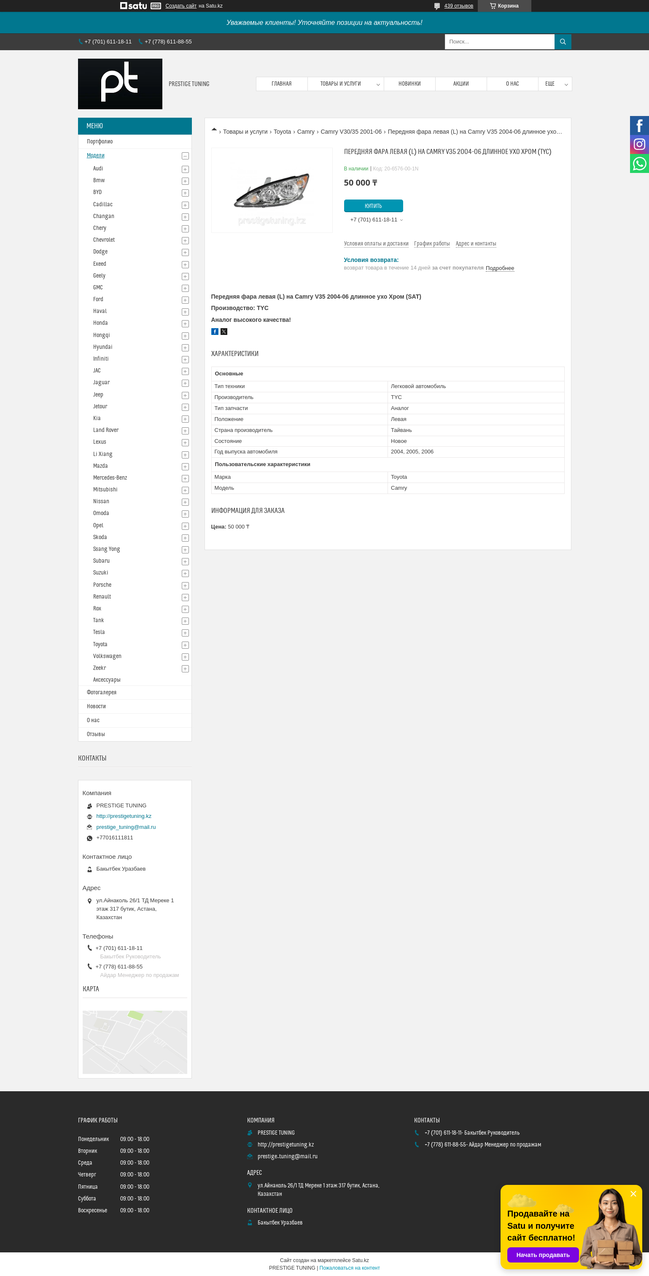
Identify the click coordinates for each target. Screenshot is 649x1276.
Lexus (99, 442)
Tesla (99, 632)
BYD (97, 192)
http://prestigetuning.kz (124, 816)
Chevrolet (104, 240)
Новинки (410, 84)
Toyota (282, 131)
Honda (100, 323)
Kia (97, 418)
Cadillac (103, 204)
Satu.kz (360, 1260)
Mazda (100, 466)
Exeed (99, 264)
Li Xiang (103, 454)
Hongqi (101, 335)
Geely (99, 275)
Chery (99, 228)
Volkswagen (107, 656)
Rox (97, 608)
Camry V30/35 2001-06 (351, 131)
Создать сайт (181, 6)
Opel (98, 525)
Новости (96, 706)
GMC (98, 287)
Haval (100, 311)
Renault (102, 596)
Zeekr (99, 668)
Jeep (98, 394)
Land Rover (105, 430)
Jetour (100, 406)
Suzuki (100, 572)
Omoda (101, 513)
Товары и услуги (340, 84)
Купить (373, 206)
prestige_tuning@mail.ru (126, 827)
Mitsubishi (105, 489)
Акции (461, 84)
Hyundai (103, 347)
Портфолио (100, 141)
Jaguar (101, 382)
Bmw (99, 180)
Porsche (102, 585)
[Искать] (563, 41)
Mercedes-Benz (110, 478)
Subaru (101, 561)
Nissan (101, 501)
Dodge (100, 251)
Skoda (100, 537)
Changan (103, 216)
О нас (512, 84)
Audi (98, 168)
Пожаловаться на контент (350, 1268)
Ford (98, 299)
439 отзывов (459, 6)
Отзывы (96, 734)
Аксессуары (107, 680)
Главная (282, 84)
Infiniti (101, 359)
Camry (306, 131)
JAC (97, 370)
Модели (96, 155)
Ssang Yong (106, 549)
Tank (98, 620)
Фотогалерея (101, 692)
